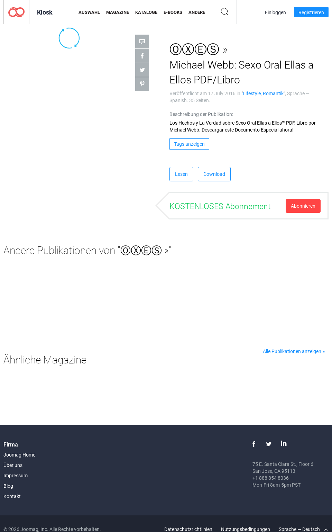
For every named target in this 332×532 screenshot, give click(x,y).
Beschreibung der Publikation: (201, 114)
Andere (196, 12)
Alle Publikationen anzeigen (292, 351)
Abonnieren (303, 205)
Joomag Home (19, 454)
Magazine (117, 12)
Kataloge (146, 12)
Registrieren (311, 12)
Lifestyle (252, 93)
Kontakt (12, 496)
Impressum (15, 475)
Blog (8, 486)
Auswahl (89, 12)
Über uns (12, 465)
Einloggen (275, 12)
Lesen (181, 174)
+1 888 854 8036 (270, 478)
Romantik (273, 93)
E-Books (173, 12)
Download (214, 174)
